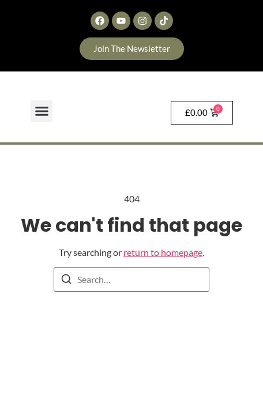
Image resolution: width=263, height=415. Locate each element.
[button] (41, 111)
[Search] (66, 281)
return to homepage (162, 252)
